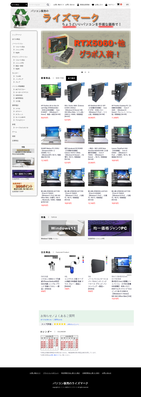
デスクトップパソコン (20, 57)
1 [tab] (82, 73)
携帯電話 (15, 105)
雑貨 (13, 136)
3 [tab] (89, 73)
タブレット (19, 114)
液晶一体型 (19, 66)
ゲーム (14, 132)
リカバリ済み (20, 47)
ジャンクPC (20, 50)
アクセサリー (20, 120)
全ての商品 (16, 39)
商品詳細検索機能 (23, 152)
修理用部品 (19, 98)
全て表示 (71, 78)
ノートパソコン (17, 43)
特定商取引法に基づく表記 (70, 373)
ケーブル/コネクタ (22, 127)
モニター (15, 73)
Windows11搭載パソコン (23, 162)
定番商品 (15, 140)
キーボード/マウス (22, 92)
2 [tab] (86, 73)
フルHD (18, 76)
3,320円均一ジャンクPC (23, 175)
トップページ (16, 35)
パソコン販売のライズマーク (70, 383)
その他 (18, 101)
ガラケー (19, 111)
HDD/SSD (19, 95)
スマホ (18, 108)
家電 (13, 124)
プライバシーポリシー (51, 373)
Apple (17, 52)
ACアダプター (20, 89)
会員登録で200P (23, 187)
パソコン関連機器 (18, 86)
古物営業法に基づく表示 (90, 373)
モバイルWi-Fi (20, 117)
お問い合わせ (106, 373)
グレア (18, 82)
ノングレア (19, 79)
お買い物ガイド (55, 355)
